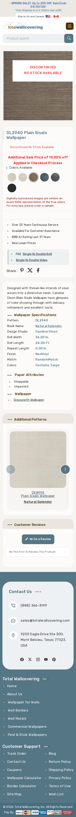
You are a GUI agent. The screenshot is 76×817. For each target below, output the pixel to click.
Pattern (12, 320)
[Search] (38, 38)
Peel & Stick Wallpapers (27, 735)
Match (11, 359)
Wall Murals (17, 718)
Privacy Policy (60, 778)
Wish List (56, 794)
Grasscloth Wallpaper (29, 400)
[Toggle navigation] (70, 26)
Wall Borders (18, 710)
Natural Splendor (48, 326)
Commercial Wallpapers (27, 726)
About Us (14, 694)
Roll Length (15, 343)
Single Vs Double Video (31, 260)
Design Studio (17, 331)
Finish (11, 354)
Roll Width (14, 337)
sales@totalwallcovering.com (45, 620)
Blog (52, 753)
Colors (11, 365)
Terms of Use (60, 786)
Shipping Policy (61, 770)
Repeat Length (18, 348)
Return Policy (60, 762)
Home (12, 686)
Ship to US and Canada (31, 16)
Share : (12, 271)
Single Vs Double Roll (37, 254)
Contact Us (16, 762)
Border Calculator (21, 786)
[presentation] (11, 469)
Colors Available (20, 167)
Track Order (16, 753)
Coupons (14, 770)
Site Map (14, 794)
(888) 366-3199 (34, 605)
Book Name (15, 326)
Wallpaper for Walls (23, 702)
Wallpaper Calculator (24, 778)
